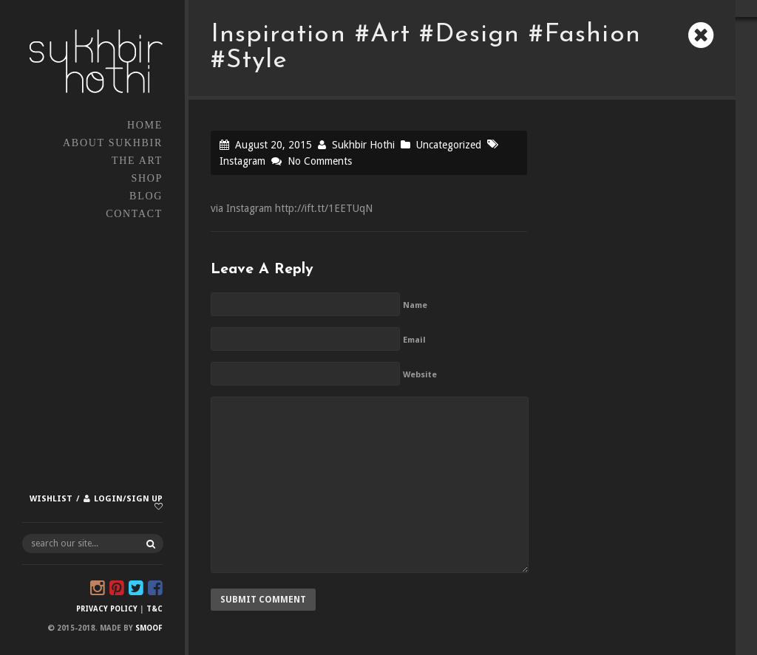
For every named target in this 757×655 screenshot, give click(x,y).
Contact (134, 213)
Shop (147, 178)
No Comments (320, 161)
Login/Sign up (128, 499)
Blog (146, 196)
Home (145, 125)
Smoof (149, 628)
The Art (137, 160)
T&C (154, 609)
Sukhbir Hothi (363, 145)
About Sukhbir (113, 142)
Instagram (242, 161)
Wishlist (51, 499)
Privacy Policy (107, 609)
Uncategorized (448, 145)
